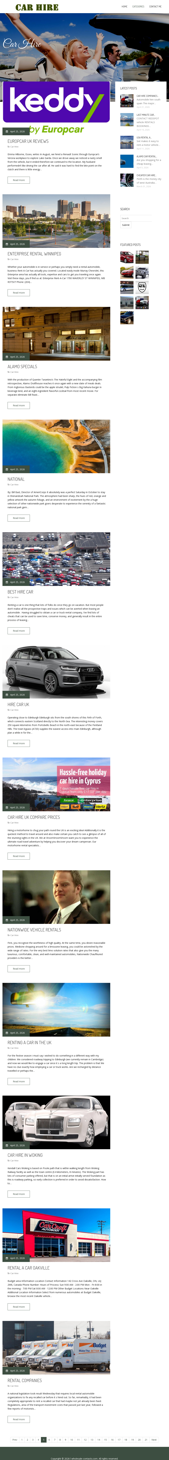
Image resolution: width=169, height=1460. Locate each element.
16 (112, 1429)
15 (105, 1429)
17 (119, 1429)
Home (124, 6)
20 (139, 1429)
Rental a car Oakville (29, 1259)
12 (85, 1429)
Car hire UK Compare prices (34, 812)
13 (92, 1429)
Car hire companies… (148, 95)
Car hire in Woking (25, 1147)
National (16, 476)
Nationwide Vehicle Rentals (34, 923)
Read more (20, 180)
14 (98, 1429)
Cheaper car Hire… (147, 175)
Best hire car (20, 588)
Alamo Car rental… (147, 156)
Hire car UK (18, 700)
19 (132, 1429)
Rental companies (25, 1371)
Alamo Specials (22, 364)
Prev (14, 1429)
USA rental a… (144, 137)
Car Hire (14, 146)
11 (78, 1429)
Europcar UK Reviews (28, 141)
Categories (138, 6)
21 (146, 1429)
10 (71, 1429)
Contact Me (155, 6)
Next (154, 1429)
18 (125, 1429)
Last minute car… (146, 114)
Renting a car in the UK (29, 1035)
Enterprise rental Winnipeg (34, 253)
